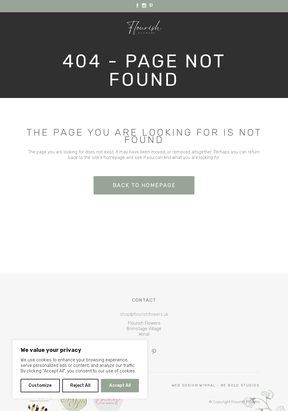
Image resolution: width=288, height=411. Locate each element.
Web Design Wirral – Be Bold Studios (215, 385)
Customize (40, 385)
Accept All (120, 385)
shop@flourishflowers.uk (144, 314)
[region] (79, 369)
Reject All (80, 385)
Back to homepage (144, 185)
